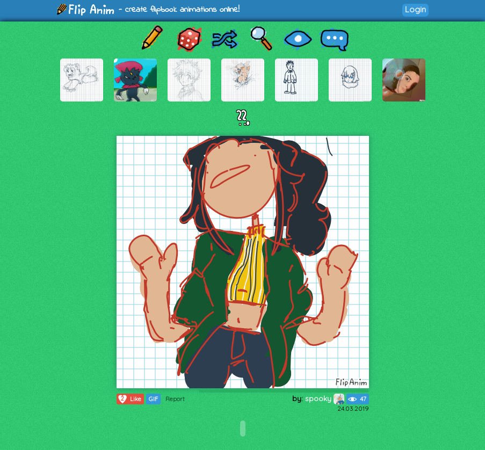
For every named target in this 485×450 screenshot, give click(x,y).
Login (415, 9)
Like (129, 399)
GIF (153, 399)
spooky (324, 398)
